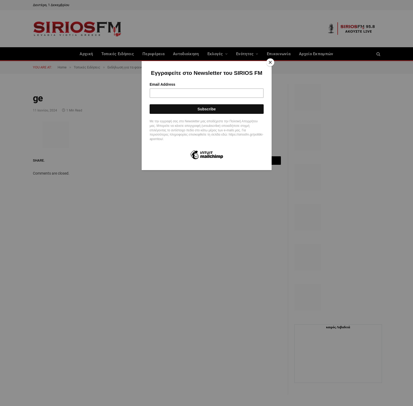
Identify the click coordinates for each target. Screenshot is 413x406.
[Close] (270, 62)
